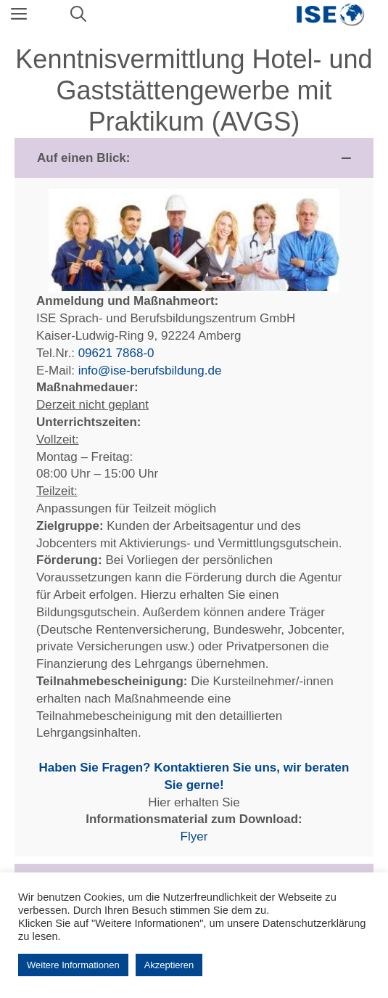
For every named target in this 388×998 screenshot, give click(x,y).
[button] (194, 158)
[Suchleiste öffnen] (78, 14)
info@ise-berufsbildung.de (150, 370)
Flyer (194, 836)
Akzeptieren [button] (169, 965)
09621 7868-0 (116, 353)
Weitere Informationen (73, 965)
